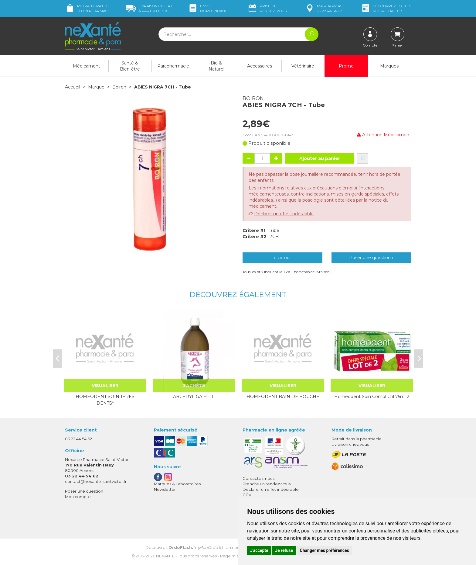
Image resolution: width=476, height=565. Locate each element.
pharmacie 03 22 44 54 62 (325, 8)
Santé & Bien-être (130, 66)
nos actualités (386, 8)
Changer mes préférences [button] (324, 550)
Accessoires (259, 66)
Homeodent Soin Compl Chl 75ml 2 (371, 396)
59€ (150, 8)
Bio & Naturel (216, 66)
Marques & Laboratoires (177, 483)
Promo (346, 66)
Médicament (86, 66)
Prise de (267, 8)
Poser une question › (371, 257)
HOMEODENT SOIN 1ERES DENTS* (105, 400)
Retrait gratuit (88, 8)
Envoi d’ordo (209, 8)
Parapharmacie (173, 66)
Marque (96, 87)
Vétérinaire (302, 66)
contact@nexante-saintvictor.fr (96, 481)
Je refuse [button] (284, 550)
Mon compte (78, 496)
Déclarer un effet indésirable (284, 214)
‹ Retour (282, 257)
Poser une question (84, 491)
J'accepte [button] (259, 550)
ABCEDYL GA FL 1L (194, 396)
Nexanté (165, 555)
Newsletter (165, 489)
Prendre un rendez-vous (267, 483)
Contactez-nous (258, 478)
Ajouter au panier (319, 158)
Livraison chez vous (350, 444)
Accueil (72, 87)
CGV (247, 494)
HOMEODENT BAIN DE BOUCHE (282, 396)
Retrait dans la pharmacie (357, 438)
